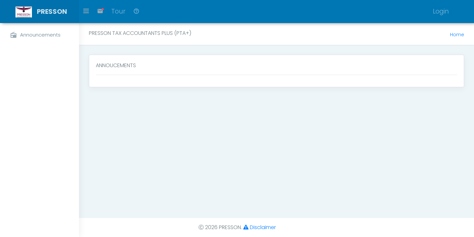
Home (457, 34)
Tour (118, 11)
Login (441, 11)
